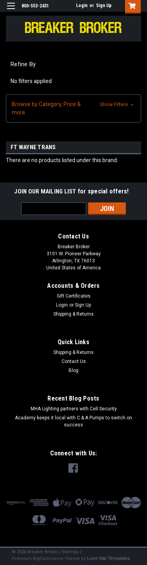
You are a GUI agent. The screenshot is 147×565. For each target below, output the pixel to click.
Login (81, 5)
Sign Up (104, 5)
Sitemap (70, 551)
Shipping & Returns (73, 314)
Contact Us (74, 361)
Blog (73, 370)
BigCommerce (48, 558)
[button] (73, 108)
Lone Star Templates (108, 558)
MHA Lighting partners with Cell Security (74, 409)
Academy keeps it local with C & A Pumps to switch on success (73, 421)
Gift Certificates (74, 296)
